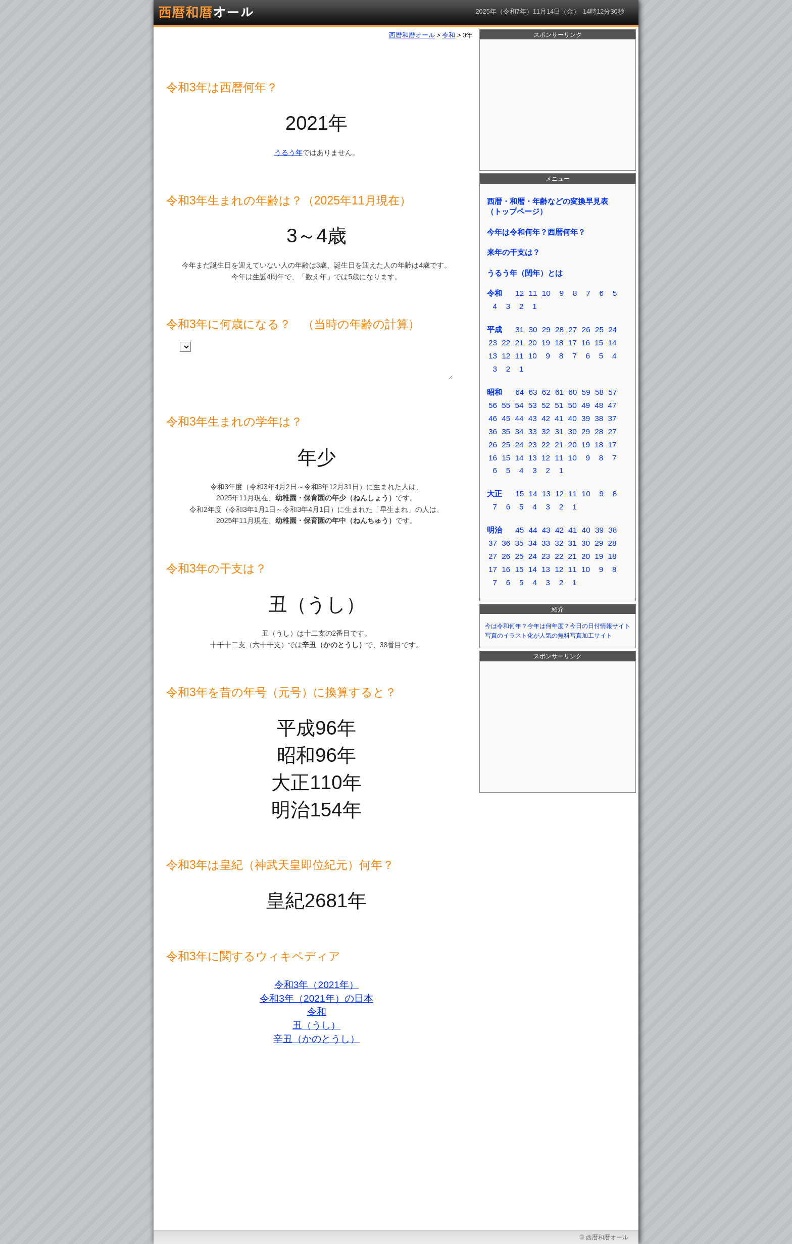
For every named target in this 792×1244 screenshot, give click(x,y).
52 (545, 405)
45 (506, 418)
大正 (494, 493)
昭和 (494, 392)
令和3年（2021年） (316, 984)
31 (519, 329)
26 (586, 329)
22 (506, 342)
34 (519, 431)
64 (519, 392)
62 (546, 392)
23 (492, 342)
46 (492, 418)
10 (546, 293)
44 (519, 418)
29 (546, 329)
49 (585, 405)
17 (572, 342)
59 (586, 392)
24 (612, 329)
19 (545, 342)
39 (585, 418)
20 (532, 342)
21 (519, 342)
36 (492, 431)
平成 (494, 329)
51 (559, 405)
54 (519, 405)
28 (559, 329)
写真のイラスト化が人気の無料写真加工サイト (548, 636)
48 (599, 405)
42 (545, 418)
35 (506, 431)
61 (559, 392)
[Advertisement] (557, 105)
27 (572, 329)
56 (492, 405)
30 (532, 329)
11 (532, 293)
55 (506, 405)
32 (545, 431)
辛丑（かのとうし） (316, 1038)
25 (599, 329)
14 (612, 342)
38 (599, 418)
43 (532, 418)
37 (612, 418)
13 (492, 355)
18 (559, 342)
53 (532, 405)
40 (572, 418)
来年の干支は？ (513, 252)
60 (572, 392)
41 (559, 418)
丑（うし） (316, 1025)
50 (572, 405)
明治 (494, 530)
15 (599, 342)
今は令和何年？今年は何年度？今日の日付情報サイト (557, 626)
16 (585, 342)
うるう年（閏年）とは (525, 273)
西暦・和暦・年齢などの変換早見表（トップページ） (547, 206)
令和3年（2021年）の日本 (316, 998)
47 (612, 405)
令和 (316, 1011)
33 (532, 431)
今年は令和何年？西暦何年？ (536, 232)
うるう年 (288, 152)
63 (532, 392)
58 (599, 392)
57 (612, 392)
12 (519, 293)
